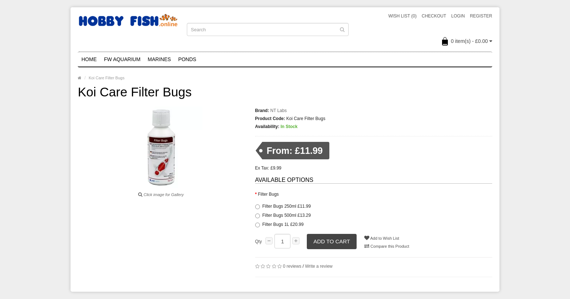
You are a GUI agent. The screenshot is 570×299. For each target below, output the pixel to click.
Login (458, 16)
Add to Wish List (381, 237)
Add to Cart (331, 241)
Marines (159, 59)
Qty (258, 241)
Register (481, 16)
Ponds (187, 59)
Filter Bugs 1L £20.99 (279, 224)
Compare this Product (386, 245)
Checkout (434, 16)
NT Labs (278, 110)
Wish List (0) (402, 16)
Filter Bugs (268, 194)
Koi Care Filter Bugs (106, 78)
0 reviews (292, 266)
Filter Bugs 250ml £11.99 (283, 206)
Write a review (319, 266)
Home (89, 59)
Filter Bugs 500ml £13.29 (283, 215)
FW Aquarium (122, 59)
